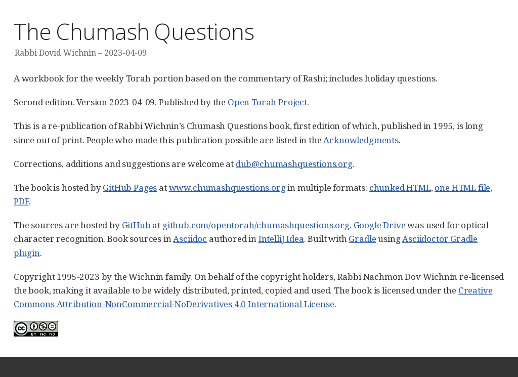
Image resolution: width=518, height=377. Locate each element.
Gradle (362, 238)
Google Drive (380, 225)
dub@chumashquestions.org (294, 164)
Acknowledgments (360, 140)
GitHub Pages (130, 187)
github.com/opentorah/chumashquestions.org (256, 225)
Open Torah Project (267, 102)
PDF (21, 201)
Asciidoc (190, 238)
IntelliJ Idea (281, 238)
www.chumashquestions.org (227, 187)
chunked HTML (400, 187)
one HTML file (462, 187)
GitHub (136, 225)
